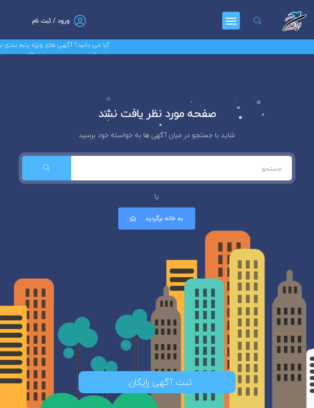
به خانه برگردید (155, 218)
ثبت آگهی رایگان (157, 382)
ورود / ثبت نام (51, 21)
